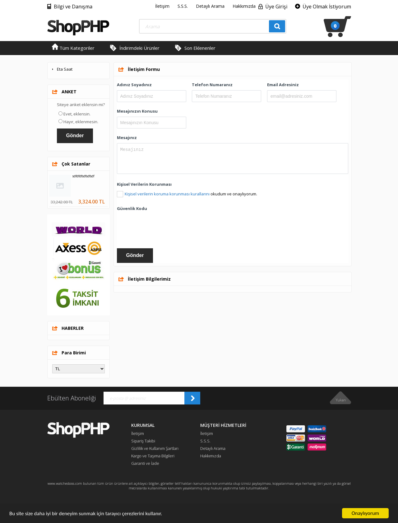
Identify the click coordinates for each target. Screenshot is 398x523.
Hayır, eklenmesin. (80, 121)
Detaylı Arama (210, 6)
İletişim (162, 6)
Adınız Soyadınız (134, 84)
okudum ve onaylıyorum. (191, 194)
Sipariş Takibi (143, 441)
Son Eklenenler (199, 48)
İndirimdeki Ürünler (139, 48)
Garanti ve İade (145, 463)
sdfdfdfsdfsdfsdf (83, 176)
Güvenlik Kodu (132, 208)
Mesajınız (127, 137)
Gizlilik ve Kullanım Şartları (154, 448)
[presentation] (164, 226)
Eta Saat (64, 69)
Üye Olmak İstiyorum (327, 6)
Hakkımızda (244, 6)
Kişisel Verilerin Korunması (144, 184)
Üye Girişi (276, 6)
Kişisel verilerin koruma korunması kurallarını (167, 194)
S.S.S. (183, 6)
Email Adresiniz (283, 84)
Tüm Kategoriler (73, 48)
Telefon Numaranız (212, 84)
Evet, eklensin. (76, 114)
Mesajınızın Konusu (137, 111)
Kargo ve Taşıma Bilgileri (152, 456)
